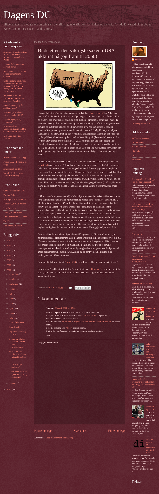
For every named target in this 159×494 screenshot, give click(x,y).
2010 (9, 389)
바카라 (69, 328)
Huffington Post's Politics (14, 199)
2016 (9, 245)
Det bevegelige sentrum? (15, 365)
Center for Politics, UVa (14, 191)
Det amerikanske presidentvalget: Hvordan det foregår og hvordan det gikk (143, 383)
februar (12, 318)
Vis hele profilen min (141, 123)
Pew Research (9, 208)
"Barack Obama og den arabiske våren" (13, 106)
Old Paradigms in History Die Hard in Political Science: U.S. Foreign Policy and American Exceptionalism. (14, 86)
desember (13, 274)
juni (11, 298)
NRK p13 (136, 151)
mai (11, 303)
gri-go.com (67, 322)
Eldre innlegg (116, 430)
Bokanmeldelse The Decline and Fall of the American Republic (13, 98)
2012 (9, 265)
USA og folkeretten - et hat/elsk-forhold (13, 65)
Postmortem (137, 234)
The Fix (6, 221)
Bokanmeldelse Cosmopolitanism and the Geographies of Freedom (14, 129)
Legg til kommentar (48, 343)
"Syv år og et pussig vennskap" (12, 120)
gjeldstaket (43, 165)
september (14, 284)
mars (11, 313)
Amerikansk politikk (12, 169)
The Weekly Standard (12, 225)
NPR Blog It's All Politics (14, 204)
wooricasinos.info (89, 315)
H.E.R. (138, 59)
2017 (9, 240)
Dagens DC (27, 14)
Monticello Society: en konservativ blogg (13, 174)
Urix (134, 155)
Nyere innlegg (43, 430)
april (11, 308)
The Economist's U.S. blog (15, 217)
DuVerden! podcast (140, 138)
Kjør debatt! (14, 327)
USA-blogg (96, 269)
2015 (9, 250)
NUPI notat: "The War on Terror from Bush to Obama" (14, 74)
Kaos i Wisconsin (16, 322)
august (12, 289)
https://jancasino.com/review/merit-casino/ (92, 322)
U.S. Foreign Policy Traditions (12, 137)
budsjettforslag (97, 113)
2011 (9, 270)
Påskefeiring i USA (150, 407)
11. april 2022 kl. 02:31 (65, 308)
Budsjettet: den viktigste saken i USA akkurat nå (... (17, 355)
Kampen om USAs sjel (142, 284)
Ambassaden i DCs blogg (14, 157)
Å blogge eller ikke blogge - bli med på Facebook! (143, 180)
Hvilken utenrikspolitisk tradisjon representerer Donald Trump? (142, 207)
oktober (13, 279)
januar (12, 383)
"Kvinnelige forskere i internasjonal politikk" (13, 113)
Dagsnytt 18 (70, 262)
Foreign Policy (9, 195)
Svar (48, 335)
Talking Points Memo (12, 212)
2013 (9, 260)
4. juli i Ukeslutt (139, 146)
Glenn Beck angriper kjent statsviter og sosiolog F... (18, 374)
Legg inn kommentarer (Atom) (59, 438)
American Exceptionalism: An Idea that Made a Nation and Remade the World (15, 56)
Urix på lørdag (138, 142)
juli (11, 294)
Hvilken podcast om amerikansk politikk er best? (150, 446)
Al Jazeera (136, 159)
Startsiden (80, 430)
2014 (9, 255)
